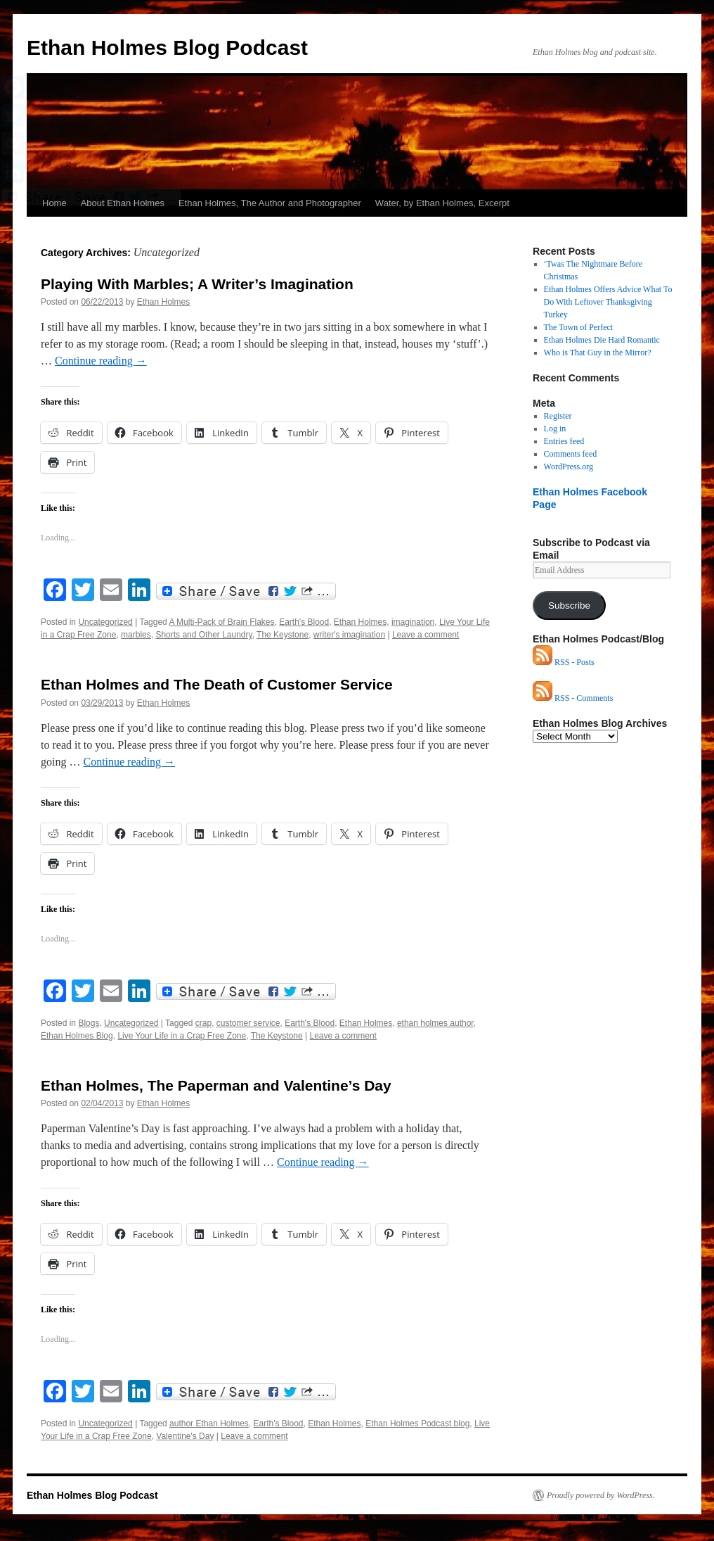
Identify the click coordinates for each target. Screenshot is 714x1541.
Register (558, 416)
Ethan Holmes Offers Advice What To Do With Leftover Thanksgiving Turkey (608, 301)
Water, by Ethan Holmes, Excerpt (442, 203)
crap (203, 1023)
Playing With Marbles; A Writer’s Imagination (197, 284)
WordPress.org (568, 466)
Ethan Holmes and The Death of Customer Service (217, 684)
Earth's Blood (304, 622)
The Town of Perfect (579, 327)
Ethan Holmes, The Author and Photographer (269, 203)
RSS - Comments (573, 698)
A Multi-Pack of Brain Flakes (221, 622)
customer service (248, 1023)
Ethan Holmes (163, 302)
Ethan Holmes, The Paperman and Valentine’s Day (216, 1085)
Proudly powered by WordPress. (601, 1495)
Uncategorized (105, 622)
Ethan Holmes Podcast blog (417, 1423)
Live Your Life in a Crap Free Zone (181, 1036)
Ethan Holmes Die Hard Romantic (602, 340)
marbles (136, 635)
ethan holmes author (435, 1023)
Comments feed (570, 454)
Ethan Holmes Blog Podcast (167, 47)
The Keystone (283, 635)
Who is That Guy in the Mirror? (597, 352)
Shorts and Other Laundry (203, 635)
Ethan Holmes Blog (77, 1036)
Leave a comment (425, 635)
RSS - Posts (564, 662)
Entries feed (564, 441)
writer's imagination (349, 635)
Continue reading (101, 361)
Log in (555, 428)
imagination (412, 622)
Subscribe (569, 605)
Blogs (88, 1023)
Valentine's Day (185, 1436)
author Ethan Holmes (209, 1423)
